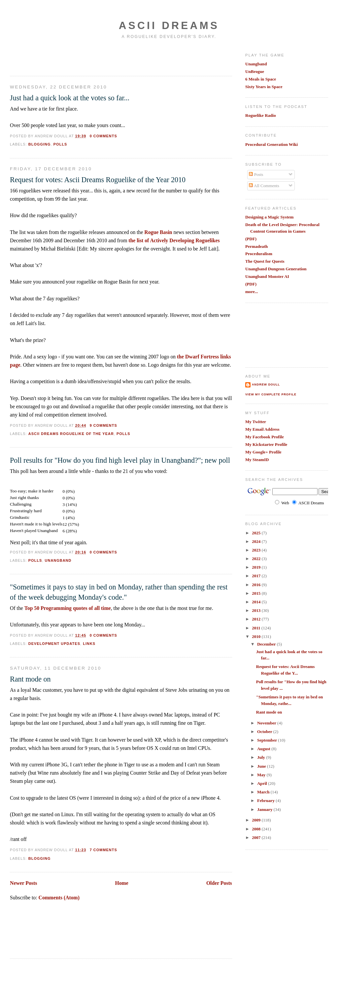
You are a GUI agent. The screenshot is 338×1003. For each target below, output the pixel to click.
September (267, 740)
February (266, 800)
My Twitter (255, 421)
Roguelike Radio (260, 115)
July (261, 757)
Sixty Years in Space (264, 86)
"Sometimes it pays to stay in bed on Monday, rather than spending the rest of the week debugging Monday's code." (118, 592)
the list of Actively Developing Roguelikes (174, 240)
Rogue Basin (158, 232)
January (265, 809)
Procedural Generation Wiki (271, 144)
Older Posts (219, 883)
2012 (256, 619)
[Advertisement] (48, 57)
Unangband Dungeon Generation (276, 268)
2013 (256, 610)
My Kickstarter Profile (266, 444)
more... (251, 291)
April (262, 783)
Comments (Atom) (59, 897)
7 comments (103, 850)
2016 (256, 584)
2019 (256, 567)
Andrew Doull (266, 384)
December (267, 644)
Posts (256, 174)
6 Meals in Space (260, 79)
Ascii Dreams (169, 25)
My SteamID (257, 459)
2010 (256, 636)
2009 (256, 820)
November (267, 722)
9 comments (103, 425)
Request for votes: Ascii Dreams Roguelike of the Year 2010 (98, 180)
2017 (256, 575)
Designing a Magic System (269, 217)
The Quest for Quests (265, 261)
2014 (256, 601)
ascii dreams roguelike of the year (71, 434)
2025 (256, 532)
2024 (256, 541)
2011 (256, 627)
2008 (256, 828)
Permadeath (256, 246)
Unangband (256, 63)
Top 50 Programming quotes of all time (67, 608)
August (264, 748)
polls (60, 144)
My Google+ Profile (263, 452)
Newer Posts (23, 883)
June (262, 766)
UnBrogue (254, 71)
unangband (58, 560)
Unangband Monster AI (267, 276)
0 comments (103, 136)
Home (121, 883)
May (262, 774)
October (265, 731)
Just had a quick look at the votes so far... (69, 98)
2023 (256, 550)
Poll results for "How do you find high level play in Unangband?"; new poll (120, 460)
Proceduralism (258, 253)
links (89, 644)
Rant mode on (30, 679)
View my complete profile (270, 394)
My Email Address (262, 429)
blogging (39, 144)
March (264, 791)
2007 (256, 837)
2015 (256, 593)
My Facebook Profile (264, 436)
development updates (54, 644)
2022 (256, 558)
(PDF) (250, 238)
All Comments (264, 185)
